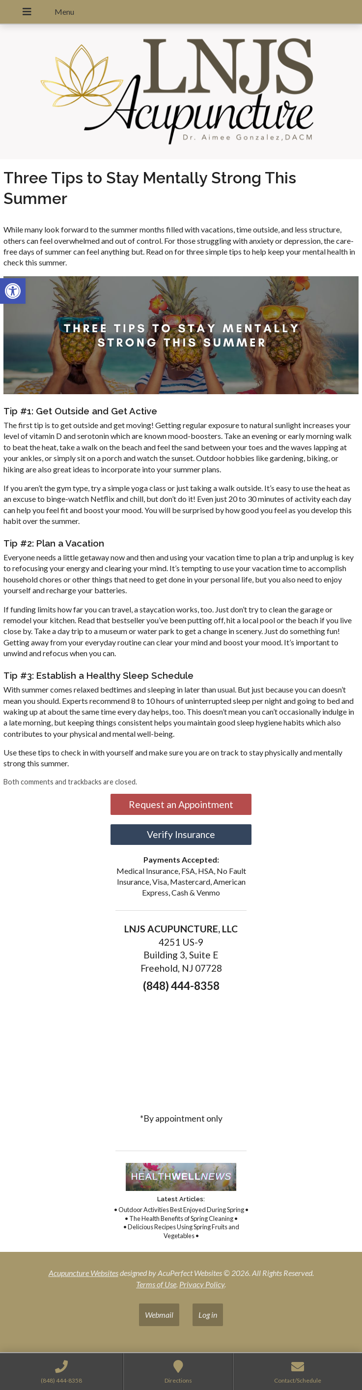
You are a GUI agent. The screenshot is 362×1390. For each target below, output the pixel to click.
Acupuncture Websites (83, 1272)
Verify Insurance (181, 834)
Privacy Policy (201, 1284)
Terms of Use (156, 1284)
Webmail (159, 1314)
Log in (207, 1314)
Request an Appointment (181, 804)
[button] (13, 291)
